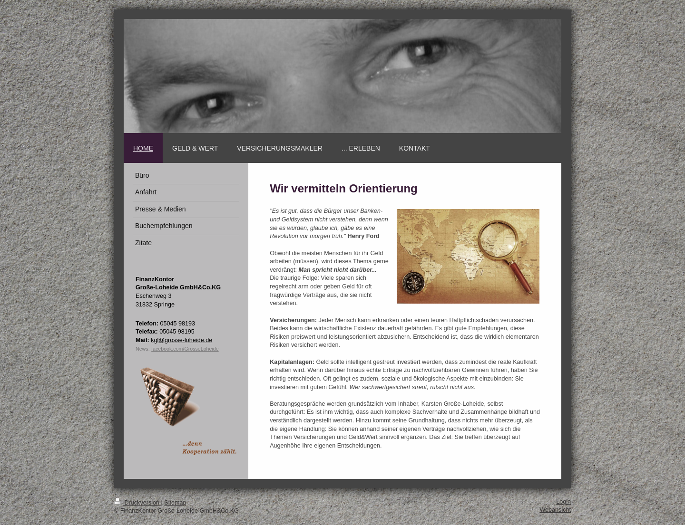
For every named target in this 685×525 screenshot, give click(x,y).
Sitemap (175, 502)
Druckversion (137, 502)
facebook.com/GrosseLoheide (185, 349)
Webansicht (555, 509)
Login (563, 501)
